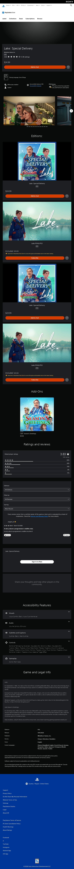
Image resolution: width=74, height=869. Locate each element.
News (37, 5)
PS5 (13, 5)
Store (42, 5)
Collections (12, 17)
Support (48, 5)
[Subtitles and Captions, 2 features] (37, 632)
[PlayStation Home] (3, 5)
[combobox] (37, 488)
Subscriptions (30, 17)
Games (7, 5)
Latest (4, 17)
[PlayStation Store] (9, 10)
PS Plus (23, 5)
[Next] (71, 109)
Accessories (30, 5)
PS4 (17, 5)
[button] (35, 84)
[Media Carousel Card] (29, 108)
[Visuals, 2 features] (37, 612)
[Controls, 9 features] (37, 645)
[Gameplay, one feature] (37, 658)
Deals (21, 17)
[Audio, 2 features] (37, 622)
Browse (39, 17)
